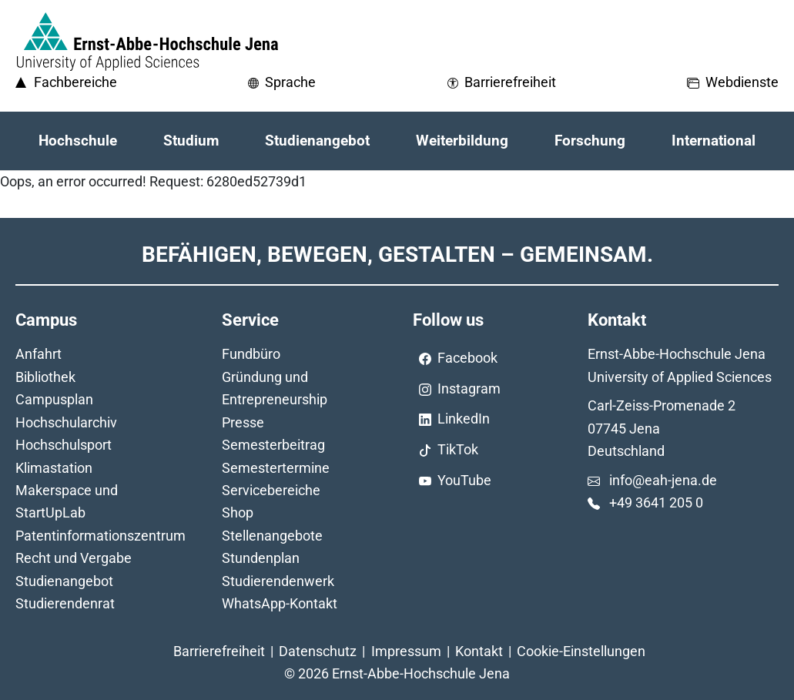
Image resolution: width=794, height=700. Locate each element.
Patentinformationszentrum (100, 536)
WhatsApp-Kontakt (279, 603)
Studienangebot (64, 581)
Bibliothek (45, 377)
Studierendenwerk (278, 581)
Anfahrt (38, 354)
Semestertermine (276, 468)
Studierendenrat (65, 603)
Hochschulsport (63, 445)
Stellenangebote (272, 536)
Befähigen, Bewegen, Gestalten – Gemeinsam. (397, 254)
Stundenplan (261, 558)
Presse (243, 422)
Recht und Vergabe (73, 558)
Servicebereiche (271, 490)
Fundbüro (251, 354)
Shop (237, 512)
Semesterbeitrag (273, 445)
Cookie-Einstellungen (581, 651)
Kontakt (479, 651)
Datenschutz (318, 651)
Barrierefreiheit (219, 651)
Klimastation (53, 468)
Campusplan (54, 399)
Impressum (406, 651)
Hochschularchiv (66, 422)
